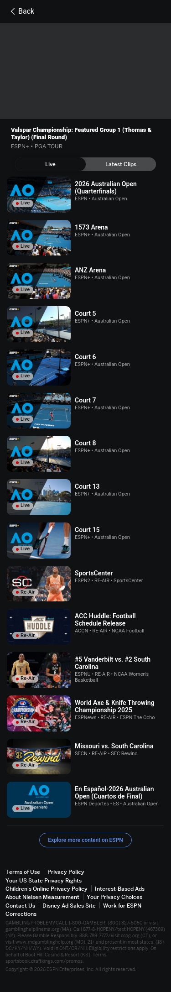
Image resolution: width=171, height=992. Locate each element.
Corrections (20, 913)
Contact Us (20, 905)
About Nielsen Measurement (42, 896)
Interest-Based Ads (120, 888)
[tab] (50, 164)
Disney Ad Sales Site (69, 905)
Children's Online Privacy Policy (46, 888)
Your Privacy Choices (114, 896)
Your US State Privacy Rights (43, 880)
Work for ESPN (122, 905)
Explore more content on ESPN (85, 840)
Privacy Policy (65, 871)
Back (20, 11)
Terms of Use (22, 871)
